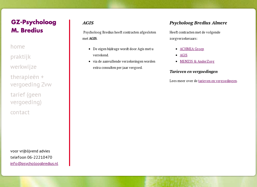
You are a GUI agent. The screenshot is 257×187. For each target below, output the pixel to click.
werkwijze (23, 66)
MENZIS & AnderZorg (197, 61)
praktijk (20, 56)
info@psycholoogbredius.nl (34, 163)
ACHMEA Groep (192, 48)
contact (20, 112)
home (17, 46)
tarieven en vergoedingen (217, 80)
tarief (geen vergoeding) (26, 98)
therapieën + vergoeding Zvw (31, 80)
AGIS (183, 55)
